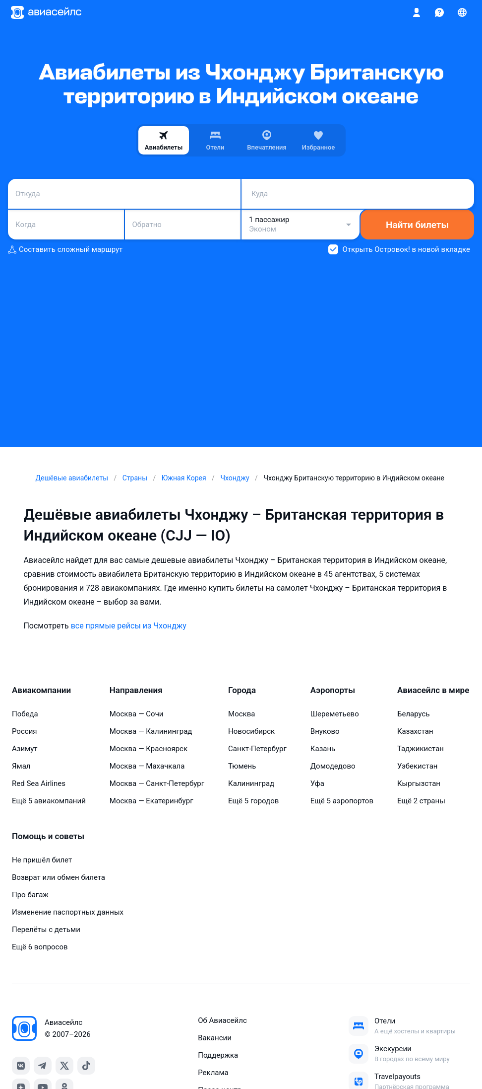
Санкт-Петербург (257, 748)
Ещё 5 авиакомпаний (49, 800)
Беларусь (413, 713)
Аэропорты (332, 690)
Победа (25, 713)
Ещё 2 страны (421, 800)
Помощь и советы (48, 836)
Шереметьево (334, 713)
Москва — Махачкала (147, 766)
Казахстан (415, 731)
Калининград (251, 783)
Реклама (213, 1072)
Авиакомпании (41, 690)
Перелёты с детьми (46, 929)
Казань (322, 748)
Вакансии (215, 1037)
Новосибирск (251, 731)
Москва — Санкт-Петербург (157, 783)
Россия (24, 731)
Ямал (21, 766)
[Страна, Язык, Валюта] (462, 12)
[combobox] (124, 194)
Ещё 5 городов (253, 800)
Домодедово (333, 766)
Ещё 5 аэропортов (341, 800)
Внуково (325, 731)
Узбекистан (417, 766)
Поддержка (218, 1055)
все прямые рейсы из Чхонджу (128, 625)
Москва (241, 713)
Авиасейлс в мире (433, 690)
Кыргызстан (418, 783)
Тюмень (242, 766)
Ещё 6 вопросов (40, 946)
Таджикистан (420, 748)
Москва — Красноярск (148, 748)
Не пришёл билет (42, 860)
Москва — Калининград (151, 731)
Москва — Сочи (137, 713)
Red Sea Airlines (38, 783)
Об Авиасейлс (222, 1020)
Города (242, 690)
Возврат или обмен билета (58, 877)
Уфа (317, 783)
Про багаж (30, 894)
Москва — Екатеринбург (151, 800)
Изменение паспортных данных (67, 912)
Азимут (25, 748)
